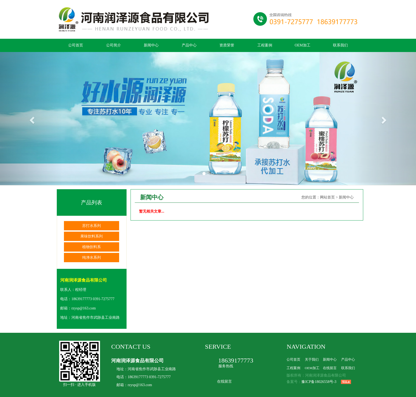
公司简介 (113, 45)
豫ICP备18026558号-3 (318, 382)
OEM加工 (302, 45)
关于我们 (312, 359)
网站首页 (327, 197)
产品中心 (189, 45)
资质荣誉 (226, 45)
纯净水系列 (91, 258)
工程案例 (264, 45)
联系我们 (340, 45)
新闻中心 (151, 45)
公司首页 (75, 45)
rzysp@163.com (83, 308)
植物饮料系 (91, 247)
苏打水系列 (91, 226)
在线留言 (224, 381)
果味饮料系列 (91, 236)
